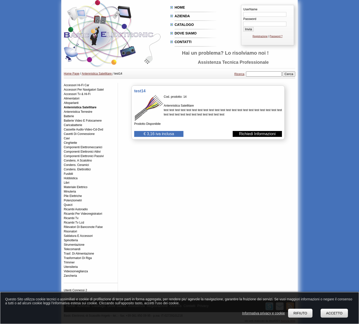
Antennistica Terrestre (78, 111)
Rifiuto (300, 313)
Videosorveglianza (76, 271)
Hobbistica (71, 178)
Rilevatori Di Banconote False (83, 227)
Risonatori (70, 231)
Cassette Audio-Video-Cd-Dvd (83, 129)
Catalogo (184, 25)
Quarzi (68, 205)
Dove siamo (185, 33)
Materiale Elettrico (75, 187)
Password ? (276, 36)
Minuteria (70, 191)
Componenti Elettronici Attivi (82, 151)
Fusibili (68, 174)
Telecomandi (72, 249)
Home (180, 7)
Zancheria (70, 275)
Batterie (69, 116)
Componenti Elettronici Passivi (84, 156)
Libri (66, 182)
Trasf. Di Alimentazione (79, 253)
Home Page (71, 73)
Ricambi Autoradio (76, 209)
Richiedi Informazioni (257, 134)
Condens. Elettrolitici (77, 169)
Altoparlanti (71, 103)
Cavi (67, 138)
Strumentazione (74, 244)
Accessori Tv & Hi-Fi (77, 94)
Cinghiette (70, 143)
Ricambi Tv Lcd (74, 222)
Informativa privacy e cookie (263, 313)
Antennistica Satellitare (97, 73)
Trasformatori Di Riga (78, 258)
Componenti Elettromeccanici (83, 147)
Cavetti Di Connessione (79, 134)
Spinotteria (71, 240)
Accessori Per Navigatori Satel (84, 89)
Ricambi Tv (71, 218)
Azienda (182, 16)
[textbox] (264, 74)
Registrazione (260, 36)
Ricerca (239, 74)
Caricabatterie (73, 125)
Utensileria (71, 267)
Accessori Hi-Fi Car (76, 85)
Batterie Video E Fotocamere (83, 120)
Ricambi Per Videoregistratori (83, 213)
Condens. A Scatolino (78, 160)
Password (249, 19)
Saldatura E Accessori (78, 236)
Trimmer (69, 262)
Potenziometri (73, 200)
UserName (250, 9)
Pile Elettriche (73, 196)
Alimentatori (71, 98)
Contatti (183, 42)
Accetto (334, 313)
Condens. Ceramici (76, 165)
